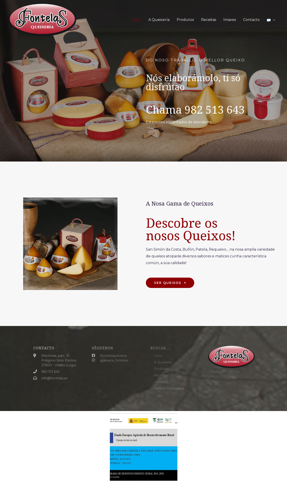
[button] (170, 283)
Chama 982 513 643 (195, 109)
